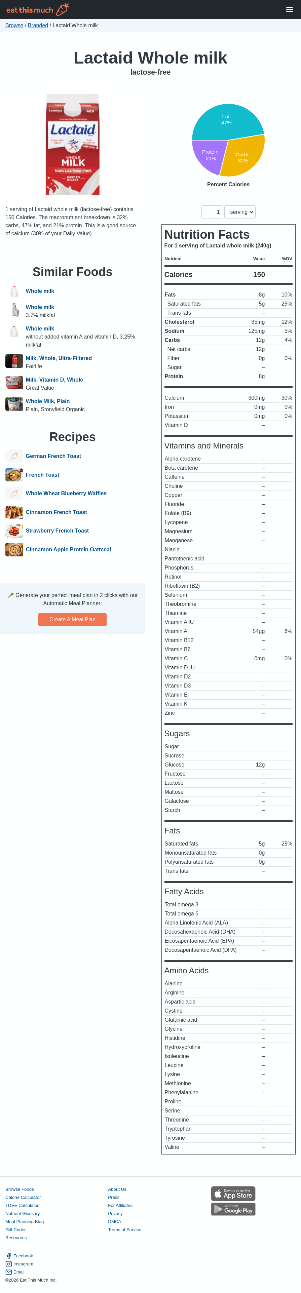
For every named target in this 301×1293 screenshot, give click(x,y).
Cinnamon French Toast (56, 512)
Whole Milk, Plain (48, 401)
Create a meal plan (72, 619)
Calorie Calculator (23, 1197)
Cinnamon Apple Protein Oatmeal (68, 549)
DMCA (114, 1221)
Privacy (115, 1213)
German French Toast (53, 456)
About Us (117, 1189)
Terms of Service (124, 1229)
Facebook (19, 1256)
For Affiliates (120, 1205)
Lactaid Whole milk (150, 57)
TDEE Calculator (22, 1205)
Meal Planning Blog (24, 1221)
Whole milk (40, 291)
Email (15, 1272)
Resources (16, 1237)
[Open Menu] (290, 9)
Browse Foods (19, 1189)
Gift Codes (16, 1229)
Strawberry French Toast (57, 531)
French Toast (42, 475)
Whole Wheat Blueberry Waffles (66, 493)
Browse (14, 25)
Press (113, 1197)
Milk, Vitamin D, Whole (54, 380)
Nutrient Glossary (22, 1213)
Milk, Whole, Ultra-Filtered (59, 358)
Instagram (19, 1264)
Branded (38, 25)
